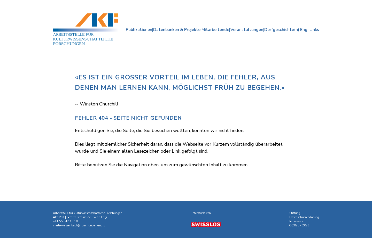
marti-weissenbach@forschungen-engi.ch (80, 225)
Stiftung (294, 213)
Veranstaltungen (246, 29)
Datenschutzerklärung (304, 217)
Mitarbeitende (215, 29)
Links (314, 29)
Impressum (296, 221)
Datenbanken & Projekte (176, 29)
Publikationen (139, 29)
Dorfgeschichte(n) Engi (286, 29)
